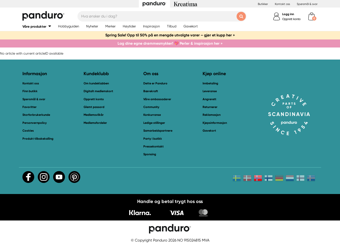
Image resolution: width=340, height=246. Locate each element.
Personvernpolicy (34, 123)
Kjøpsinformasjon (215, 123)
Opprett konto (291, 19)
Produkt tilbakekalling (37, 138)
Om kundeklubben (96, 83)
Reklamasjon (212, 115)
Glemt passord (94, 107)
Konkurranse (152, 115)
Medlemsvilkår (94, 115)
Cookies (28, 130)
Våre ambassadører (157, 99)
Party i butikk (152, 138)
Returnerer (210, 107)
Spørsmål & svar (307, 4)
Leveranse (210, 91)
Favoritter (29, 107)
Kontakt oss (282, 4)
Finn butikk (30, 91)
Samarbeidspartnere (157, 130)
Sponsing (149, 154)
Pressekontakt (153, 146)
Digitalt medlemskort (98, 91)
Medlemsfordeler (95, 123)
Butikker (263, 4)
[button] (37, 26)
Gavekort (209, 130)
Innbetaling (210, 83)
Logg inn (288, 14)
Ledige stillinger (154, 123)
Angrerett (209, 99)
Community (151, 107)
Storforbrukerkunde (36, 115)
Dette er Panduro (155, 83)
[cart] (312, 16)
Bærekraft (150, 91)
